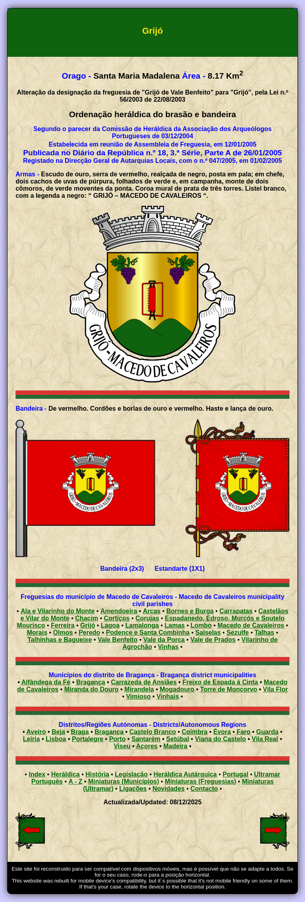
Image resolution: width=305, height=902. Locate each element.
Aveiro (36, 731)
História (97, 774)
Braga (80, 731)
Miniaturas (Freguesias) (200, 781)
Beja (58, 731)
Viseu (122, 746)
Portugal (235, 774)
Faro (244, 731)
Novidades (168, 788)
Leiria (31, 739)
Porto (117, 739)
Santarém (145, 739)
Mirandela (139, 689)
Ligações (133, 788)
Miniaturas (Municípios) (123, 781)
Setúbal (177, 739)
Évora (222, 731)
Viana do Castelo (220, 739)
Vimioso (138, 696)
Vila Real (265, 739)
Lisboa (56, 739)
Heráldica (65, 774)
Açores (147, 746)
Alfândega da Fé (46, 682)
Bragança (90, 682)
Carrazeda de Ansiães (144, 682)
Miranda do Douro (91, 689)
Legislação (131, 774)
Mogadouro (177, 689)
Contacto (204, 788)
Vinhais (167, 696)
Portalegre (87, 739)
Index (37, 774)
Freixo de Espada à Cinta (220, 682)
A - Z (75, 781)
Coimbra (195, 731)
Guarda (267, 731)
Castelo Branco (152, 731)
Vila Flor (275, 689)
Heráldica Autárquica (185, 774)
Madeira (175, 746)
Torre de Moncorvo (228, 689)
